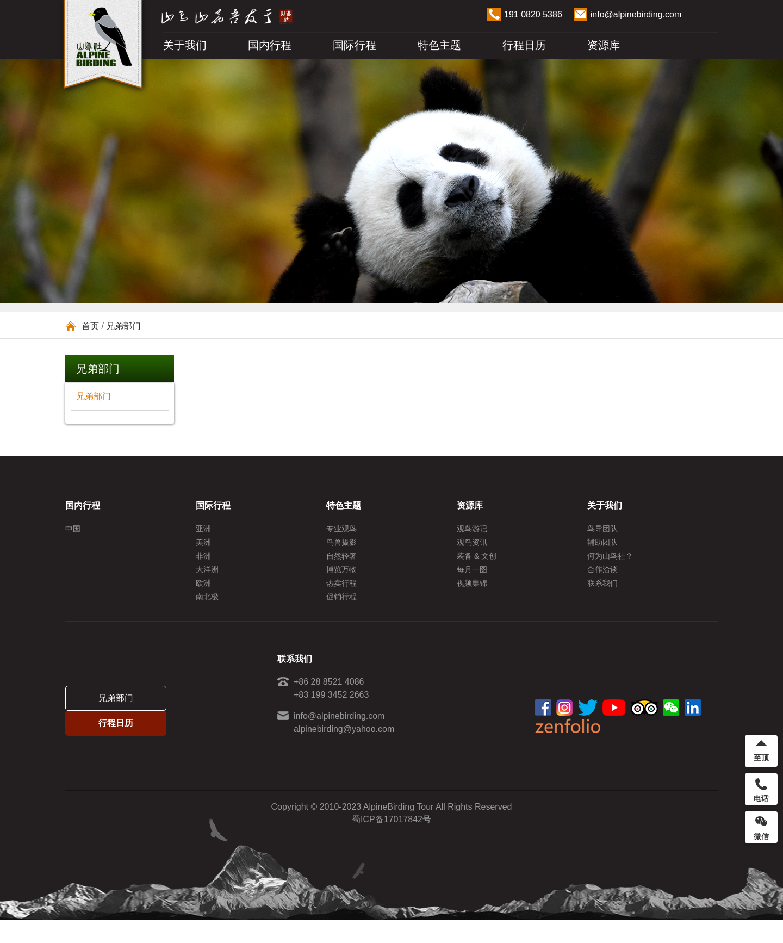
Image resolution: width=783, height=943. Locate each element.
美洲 (203, 546)
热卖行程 (341, 598)
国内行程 (269, 45)
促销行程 (341, 615)
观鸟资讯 (472, 546)
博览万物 (341, 580)
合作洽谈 (602, 580)
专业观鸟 (341, 528)
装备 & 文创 (476, 563)
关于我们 (185, 45)
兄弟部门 (123, 326)
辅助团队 (602, 546)
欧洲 (203, 598)
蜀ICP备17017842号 (391, 842)
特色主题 (439, 45)
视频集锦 (472, 598)
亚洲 (203, 528)
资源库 (603, 45)
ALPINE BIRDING (103, 48)
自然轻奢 (341, 563)
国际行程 (354, 45)
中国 (72, 528)
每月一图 (472, 580)
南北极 (207, 615)
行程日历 (524, 45)
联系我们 (602, 598)
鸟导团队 (602, 528)
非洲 (203, 563)
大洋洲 (207, 580)
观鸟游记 (472, 528)
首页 (90, 326)
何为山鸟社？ (610, 563)
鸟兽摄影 (341, 546)
